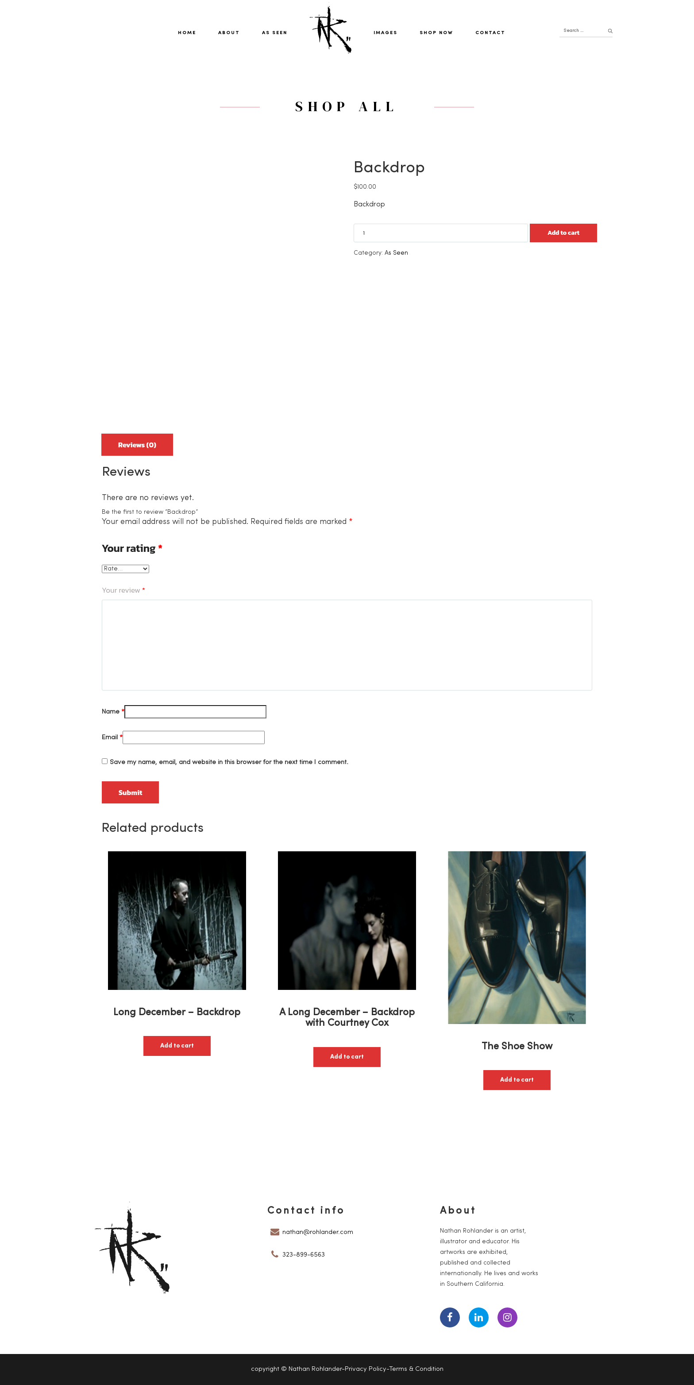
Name (113, 712)
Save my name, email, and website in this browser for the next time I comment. (229, 762)
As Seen (274, 33)
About (229, 33)
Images (385, 33)
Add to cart (563, 232)
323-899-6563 (303, 1255)
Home (187, 33)
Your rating (132, 548)
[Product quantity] (441, 233)
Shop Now (436, 33)
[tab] (137, 441)
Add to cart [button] (177, 1046)
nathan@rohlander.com (317, 1232)
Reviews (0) (137, 444)
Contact (490, 33)
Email (112, 737)
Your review (123, 590)
